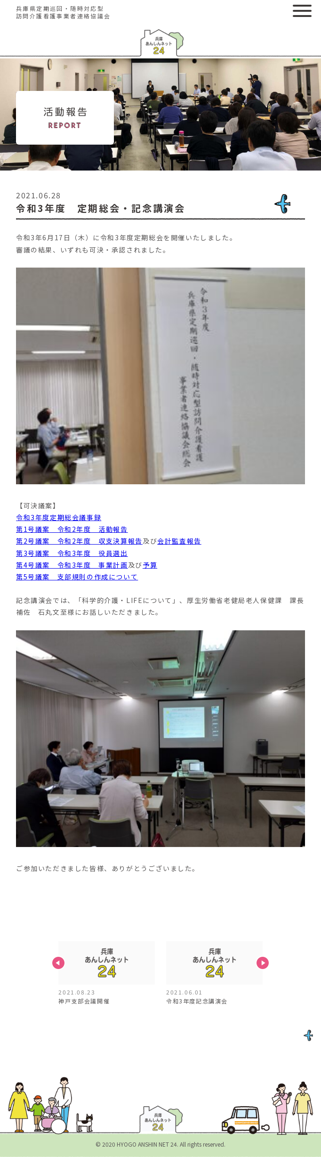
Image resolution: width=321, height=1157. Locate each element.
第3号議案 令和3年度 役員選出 (72, 553)
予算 (150, 565)
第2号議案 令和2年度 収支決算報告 (79, 541)
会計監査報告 (179, 541)
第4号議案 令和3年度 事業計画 (72, 565)
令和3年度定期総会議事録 (58, 517)
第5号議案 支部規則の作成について (77, 576)
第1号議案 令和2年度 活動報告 (72, 529)
